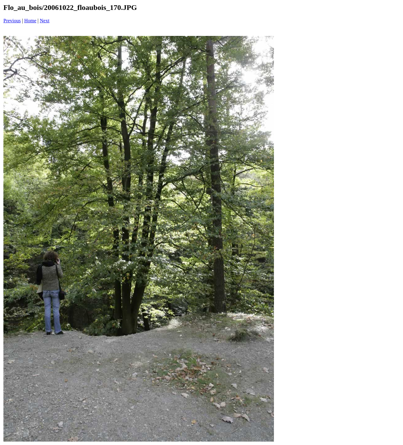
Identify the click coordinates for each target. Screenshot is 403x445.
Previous (12, 20)
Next (45, 20)
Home (30, 20)
